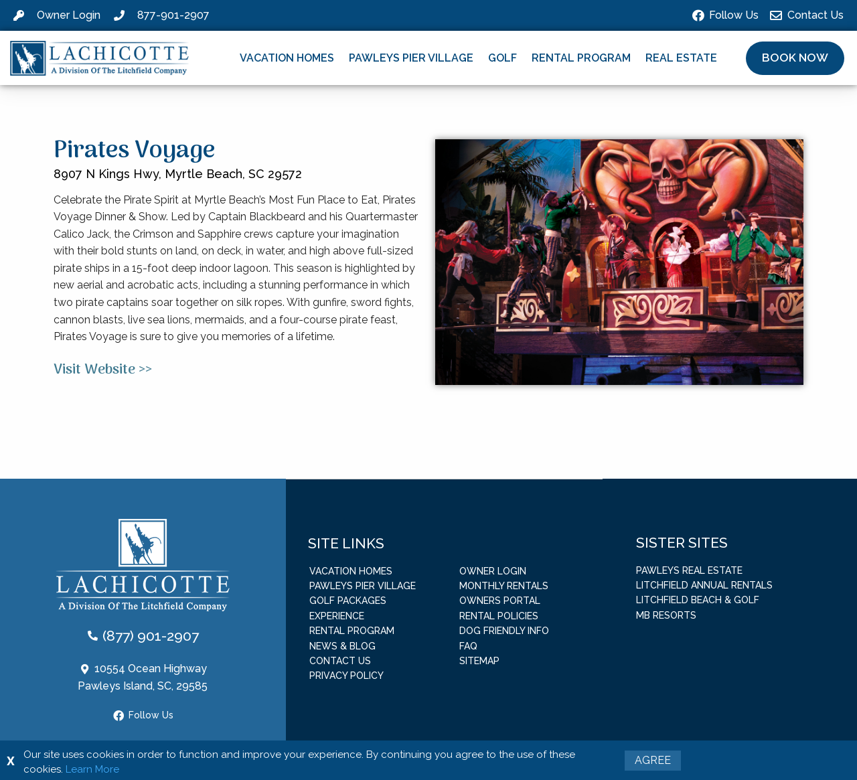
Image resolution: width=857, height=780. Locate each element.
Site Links (346, 542)
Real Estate (681, 58)
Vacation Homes (287, 58)
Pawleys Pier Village (411, 58)
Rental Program (581, 58)
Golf (502, 58)
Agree (653, 760)
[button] (795, 58)
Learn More (92, 769)
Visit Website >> (103, 370)
